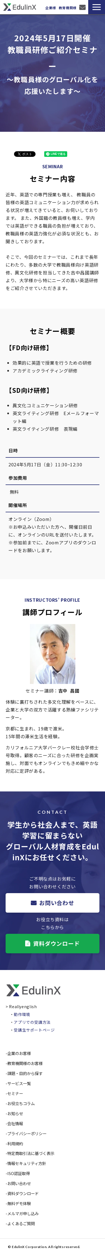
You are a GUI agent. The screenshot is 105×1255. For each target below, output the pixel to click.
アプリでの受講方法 (32, 1022)
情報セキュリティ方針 (26, 1163)
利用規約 (15, 1143)
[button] (96, 7)
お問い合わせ (83, 7)
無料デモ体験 (19, 1203)
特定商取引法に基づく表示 (30, 1153)
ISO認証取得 (18, 1173)
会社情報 (15, 1123)
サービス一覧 (19, 1083)
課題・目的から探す (25, 1073)
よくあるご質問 (21, 1223)
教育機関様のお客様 (25, 1063)
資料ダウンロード (56, 943)
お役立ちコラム (21, 1103)
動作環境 (22, 1014)
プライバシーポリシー (26, 1133)
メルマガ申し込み (23, 1213)
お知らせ (15, 1113)
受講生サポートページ (34, 1030)
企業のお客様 (19, 1053)
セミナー (15, 1093)
